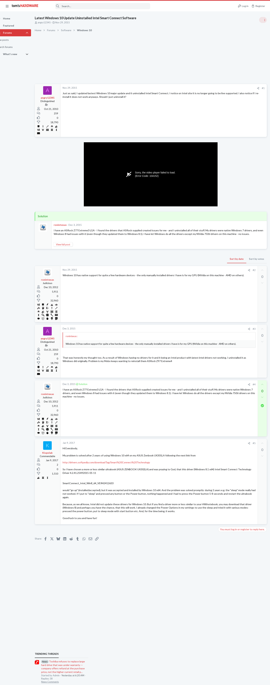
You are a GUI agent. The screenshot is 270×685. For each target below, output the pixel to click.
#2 (196, 273)
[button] (7, 6)
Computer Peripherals (230, 278)
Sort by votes (199, 262)
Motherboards (227, 354)
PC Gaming (225, 258)
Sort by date (179, 262)
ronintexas (66, 224)
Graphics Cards (227, 409)
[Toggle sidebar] (262, 20)
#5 (196, 446)
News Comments (228, 220)
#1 (205, 88)
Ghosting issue (233, 402)
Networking (225, 464)
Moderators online (226, 491)
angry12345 (50, 22)
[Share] (200, 88)
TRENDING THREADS (225, 192)
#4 (196, 387)
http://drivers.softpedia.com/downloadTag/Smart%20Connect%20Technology (112, 469)
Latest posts (221, 363)
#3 (196, 332)
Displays (223, 381)
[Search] (96, 6)
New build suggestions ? (240, 388)
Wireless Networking (230, 482)
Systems (223, 237)
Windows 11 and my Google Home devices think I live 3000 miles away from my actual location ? (242, 455)
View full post (69, 247)
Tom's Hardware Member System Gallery (241, 227)
